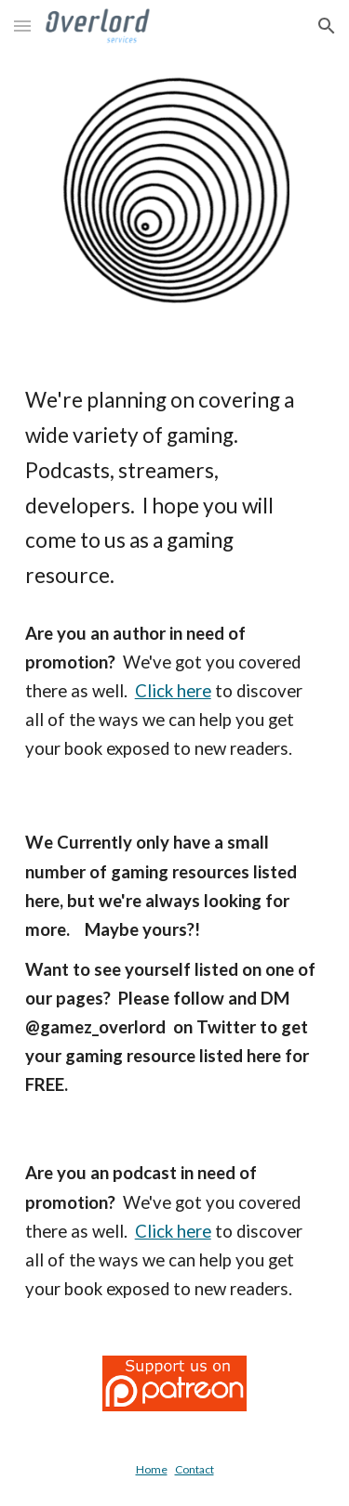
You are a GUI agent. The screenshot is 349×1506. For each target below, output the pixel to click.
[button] (22, 25)
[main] (175, 488)
